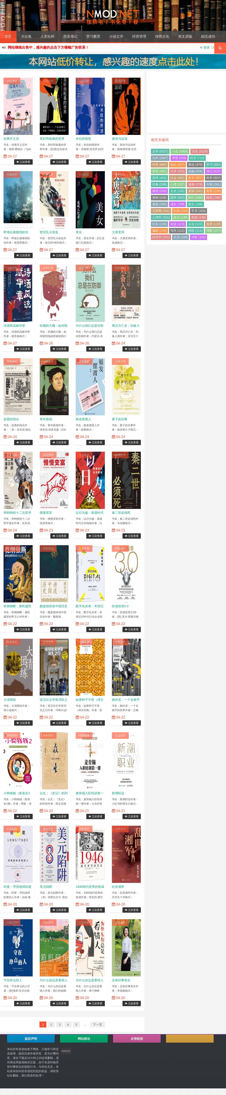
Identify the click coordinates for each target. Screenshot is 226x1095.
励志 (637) (177, 164)
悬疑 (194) (159, 204)
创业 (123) (177, 224)
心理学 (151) (161, 217)
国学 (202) (177, 197)
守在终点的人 (13, 980)
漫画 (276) (195, 184)
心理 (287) (177, 184)
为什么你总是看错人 (54, 980)
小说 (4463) (180, 151)
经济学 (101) (161, 237)
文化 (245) (177, 191)
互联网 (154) (161, 211)
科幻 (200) (195, 197)
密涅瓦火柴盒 (49, 232)
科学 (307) (213, 178)
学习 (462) (213, 164)
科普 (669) (159, 164)
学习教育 (93, 36)
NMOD (66, 1051)
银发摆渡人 (83, 419)
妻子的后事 (119, 419)
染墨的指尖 (11, 419)
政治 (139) (180, 217)
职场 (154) (180, 211)
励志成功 (208, 36)
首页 (7, 36)
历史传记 (70, 36)
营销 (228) (159, 197)
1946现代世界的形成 (90, 886)
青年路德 (46, 419)
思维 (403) (159, 178)
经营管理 (139, 36)
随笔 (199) (213, 197)
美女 (79, 232)
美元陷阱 (46, 886)
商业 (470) (195, 164)
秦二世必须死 (121, 512)
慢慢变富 (46, 512)
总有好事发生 (121, 980)
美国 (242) (195, 191)
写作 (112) (177, 230)
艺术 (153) (198, 211)
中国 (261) (213, 184)
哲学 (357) (195, 178)
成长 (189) (177, 204)
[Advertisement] (186, 102)
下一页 (97, 1024)
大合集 (26, 36)
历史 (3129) (200, 151)
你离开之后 (11, 138)
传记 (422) (213, 171)
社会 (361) (177, 178)
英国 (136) (198, 217)
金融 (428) (195, 171)
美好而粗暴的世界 (52, 138)
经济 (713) (197, 158)
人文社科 (47, 36)
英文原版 (185, 36)
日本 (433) (177, 171)
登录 (206, 47)
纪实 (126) (159, 224)
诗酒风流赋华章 (14, 325)
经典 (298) (159, 184)
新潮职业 (118, 793)
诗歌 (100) (198, 237)
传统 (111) (195, 230)
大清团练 (10, 699)
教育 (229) (213, 191)
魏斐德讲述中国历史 (54, 606)
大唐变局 (118, 232)
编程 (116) (159, 230)
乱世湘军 (118, 886)
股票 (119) (213, 224)
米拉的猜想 (83, 138)
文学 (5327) (160, 151)
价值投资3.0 (120, 606)
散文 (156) (195, 204)
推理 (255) (159, 191)
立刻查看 (23, 161)
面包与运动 (119, 138)
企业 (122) (195, 224)
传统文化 (162, 36)
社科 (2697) (160, 158)
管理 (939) (179, 158)
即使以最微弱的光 (16, 232)
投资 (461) (159, 171)
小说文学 (116, 36)
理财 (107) (213, 230)
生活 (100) (180, 237)
